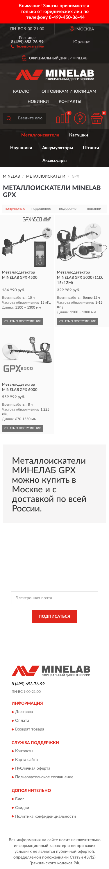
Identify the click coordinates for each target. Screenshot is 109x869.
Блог (19, 799)
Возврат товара (29, 729)
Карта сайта (26, 760)
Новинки (38, 102)
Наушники (21, 148)
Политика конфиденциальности (45, 817)
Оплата (22, 721)
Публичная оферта (32, 769)
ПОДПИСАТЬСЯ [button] (54, 617)
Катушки (78, 135)
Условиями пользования (67, 634)
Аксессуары (54, 161)
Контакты (70, 102)
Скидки (22, 808)
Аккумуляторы (57, 148)
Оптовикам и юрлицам (69, 92)
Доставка (24, 712)
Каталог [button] (22, 92)
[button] (27, 46)
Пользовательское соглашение (44, 777)
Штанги (91, 148)
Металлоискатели (40, 135)
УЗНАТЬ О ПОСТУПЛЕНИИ (23, 321)
